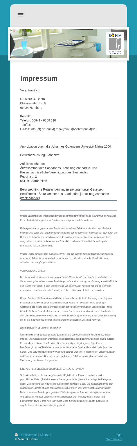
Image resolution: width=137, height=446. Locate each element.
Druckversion (26, 435)
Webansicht (114, 439)
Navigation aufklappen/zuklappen (68, 14)
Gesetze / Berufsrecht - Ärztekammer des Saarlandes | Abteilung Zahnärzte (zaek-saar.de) (64, 194)
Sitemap (45, 435)
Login (118, 435)
